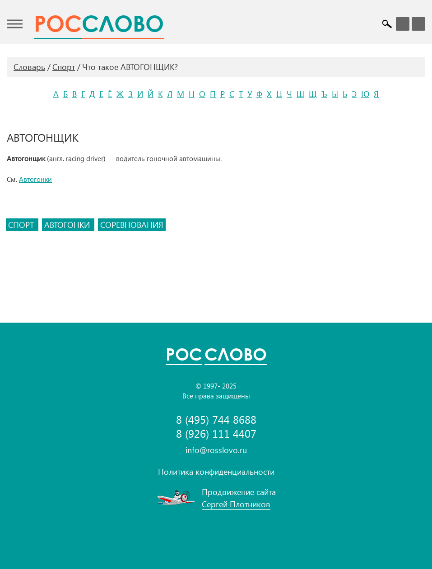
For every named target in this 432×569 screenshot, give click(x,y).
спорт (22, 224)
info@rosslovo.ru (216, 449)
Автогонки (35, 179)
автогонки (68, 224)
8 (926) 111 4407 (216, 433)
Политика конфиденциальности (216, 471)
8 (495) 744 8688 (216, 419)
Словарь (29, 66)
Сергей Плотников (236, 504)
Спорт (63, 66)
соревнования (131, 224)
